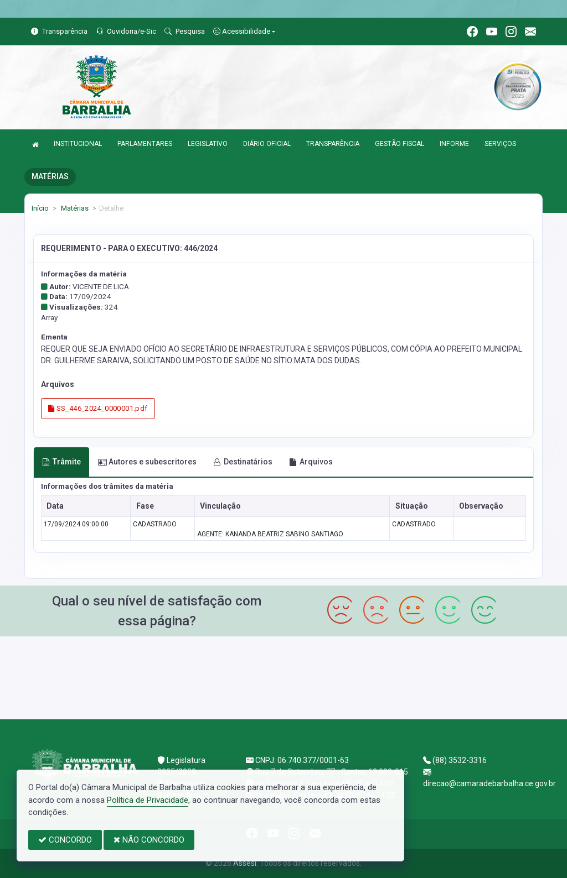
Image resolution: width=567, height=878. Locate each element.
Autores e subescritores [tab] (147, 461)
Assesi (244, 863)
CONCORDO (65, 840)
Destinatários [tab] (242, 461)
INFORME (454, 144)
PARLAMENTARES (144, 144)
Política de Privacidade (147, 800)
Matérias (74, 208)
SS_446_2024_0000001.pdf (98, 408)
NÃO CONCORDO (149, 840)
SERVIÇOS (500, 144)
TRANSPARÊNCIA (332, 144)
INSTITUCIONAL (78, 144)
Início (40, 208)
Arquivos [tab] (311, 461)
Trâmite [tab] (61, 461)
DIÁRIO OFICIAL (267, 144)
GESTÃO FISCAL (399, 144)
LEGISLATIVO (208, 144)
